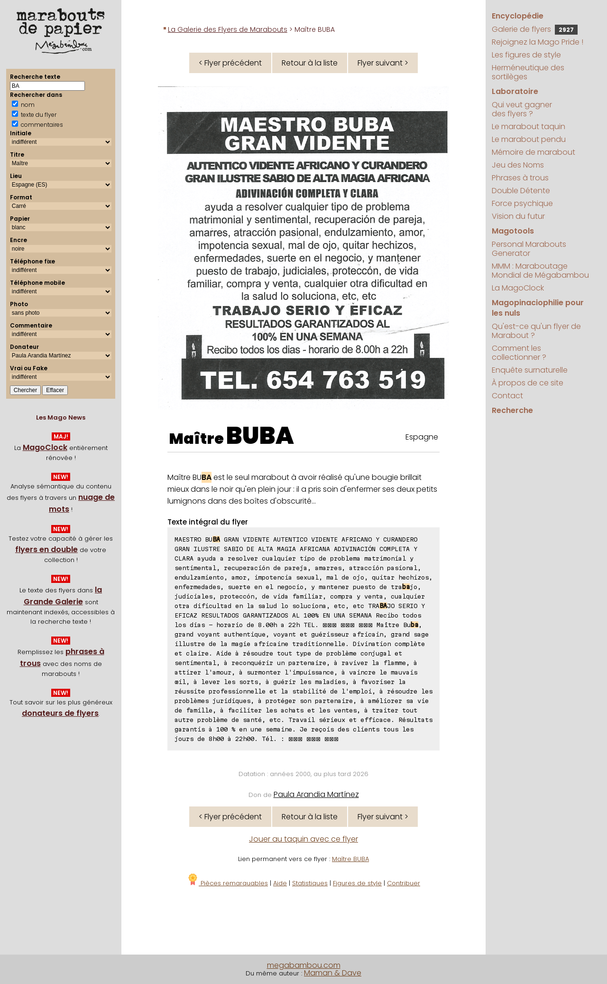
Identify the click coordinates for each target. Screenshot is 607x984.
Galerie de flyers (535, 29)
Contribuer (403, 883)
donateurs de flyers (60, 713)
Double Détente (521, 190)
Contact (507, 395)
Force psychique (522, 203)
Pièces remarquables (227, 883)
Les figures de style (526, 54)
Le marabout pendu (529, 139)
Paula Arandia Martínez (316, 794)
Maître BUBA (350, 858)
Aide (280, 883)
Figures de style (357, 883)
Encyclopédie (517, 15)
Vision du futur (518, 216)
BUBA (260, 435)
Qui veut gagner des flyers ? (522, 109)
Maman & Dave (332, 972)
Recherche (512, 410)
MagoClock (45, 447)
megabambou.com (303, 965)
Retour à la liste (310, 62)
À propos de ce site (527, 382)
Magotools (513, 230)
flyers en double (46, 549)
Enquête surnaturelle (530, 370)
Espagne (421, 436)
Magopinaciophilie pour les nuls (538, 308)
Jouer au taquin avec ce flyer (303, 839)
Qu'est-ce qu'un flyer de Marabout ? (536, 331)
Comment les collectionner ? (519, 353)
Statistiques (310, 883)
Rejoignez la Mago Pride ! (537, 42)
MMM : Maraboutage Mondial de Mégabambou (540, 271)
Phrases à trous (520, 177)
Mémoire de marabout (533, 152)
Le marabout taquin (528, 126)
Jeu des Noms (518, 164)
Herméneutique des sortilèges (528, 72)
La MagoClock (518, 287)
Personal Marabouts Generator (529, 249)
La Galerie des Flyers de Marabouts (227, 29)
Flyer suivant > (383, 62)
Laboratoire (515, 91)
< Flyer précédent (230, 62)
